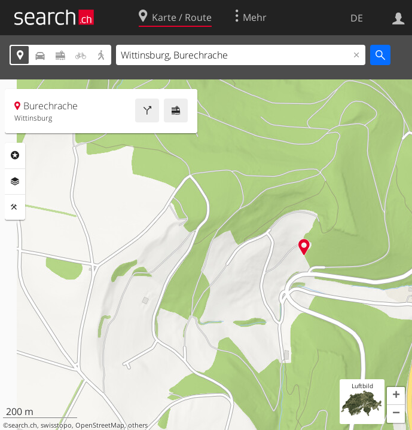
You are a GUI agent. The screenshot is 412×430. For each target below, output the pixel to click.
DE (356, 17)
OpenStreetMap (99, 425)
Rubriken (15, 155)
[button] (396, 396)
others (138, 425)
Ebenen (15, 181)
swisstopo (56, 425)
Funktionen (15, 207)
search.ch (22, 425)
